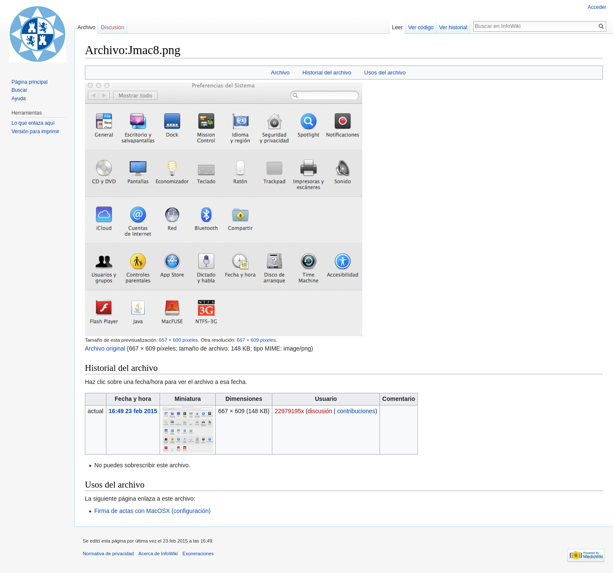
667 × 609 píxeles (256, 340)
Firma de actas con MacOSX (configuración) (152, 510)
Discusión (112, 27)
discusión (320, 411)
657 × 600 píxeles (178, 340)
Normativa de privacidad (108, 553)
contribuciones (356, 411)
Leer (397, 27)
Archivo (280, 72)
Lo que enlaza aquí (32, 123)
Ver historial (453, 27)
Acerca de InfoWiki (158, 553)
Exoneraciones (198, 553)
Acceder (597, 7)
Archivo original (105, 348)
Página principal (29, 82)
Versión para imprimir (35, 131)
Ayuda (18, 98)
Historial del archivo (326, 72)
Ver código (421, 27)
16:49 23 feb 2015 (132, 411)
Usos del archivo (385, 72)
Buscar (19, 90)
